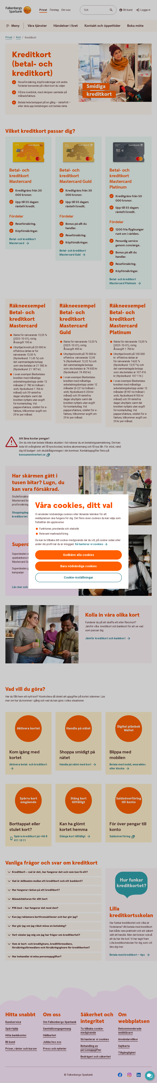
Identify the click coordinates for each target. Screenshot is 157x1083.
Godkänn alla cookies (78, 555)
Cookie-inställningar (78, 577)
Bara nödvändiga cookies (78, 566)
